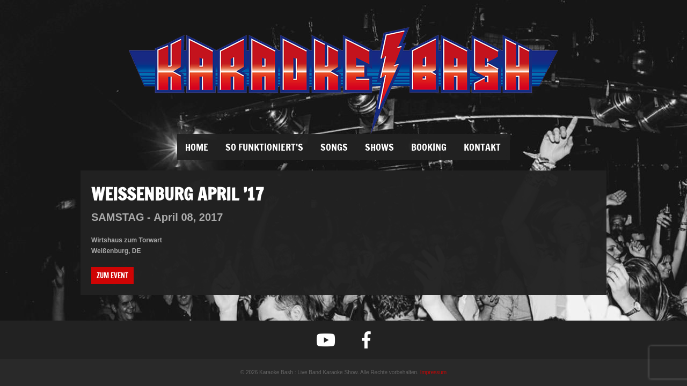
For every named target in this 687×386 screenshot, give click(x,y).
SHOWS (379, 147)
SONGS (334, 147)
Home (196, 147)
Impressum (433, 372)
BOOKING (429, 147)
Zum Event (112, 275)
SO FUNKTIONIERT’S (264, 147)
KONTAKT (482, 147)
